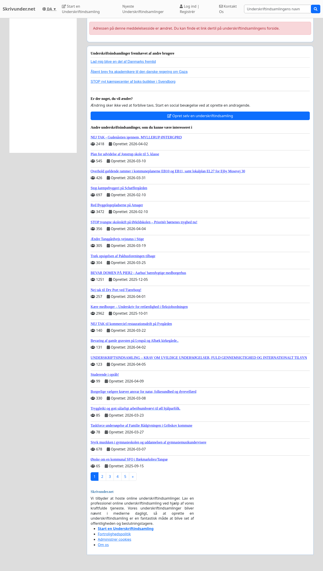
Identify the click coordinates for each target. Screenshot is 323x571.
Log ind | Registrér (189, 9)
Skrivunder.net (19, 9)
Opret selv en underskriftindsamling (200, 115)
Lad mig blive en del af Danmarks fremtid (123, 62)
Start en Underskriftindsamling (81, 9)
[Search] (277, 9)
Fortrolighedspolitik (114, 533)
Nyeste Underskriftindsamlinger (143, 9)
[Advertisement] (43, 85)
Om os (103, 544)
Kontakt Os (228, 9)
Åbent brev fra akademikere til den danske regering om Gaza (139, 72)
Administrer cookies (114, 539)
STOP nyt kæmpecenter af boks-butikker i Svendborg (133, 81)
